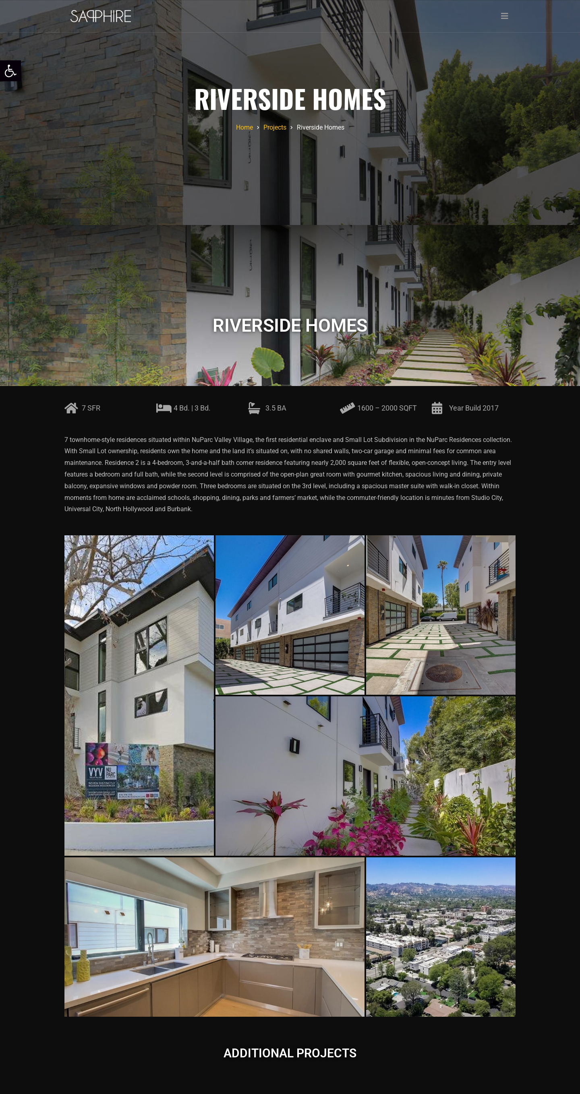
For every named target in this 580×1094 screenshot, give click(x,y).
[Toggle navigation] (505, 16)
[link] (10, 70)
